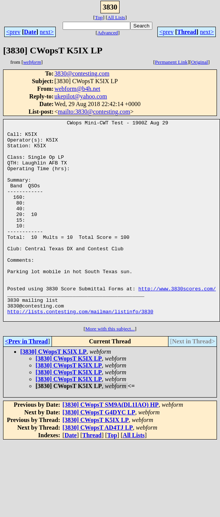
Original (199, 62)
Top (99, 17)
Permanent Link (171, 62)
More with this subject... (110, 369)
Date (30, 32)
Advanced (107, 32)
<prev (13, 32)
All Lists (116, 17)
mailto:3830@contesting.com (94, 111)
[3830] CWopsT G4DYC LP (99, 452)
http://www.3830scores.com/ (177, 322)
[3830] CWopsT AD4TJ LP (98, 467)
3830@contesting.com (81, 73)
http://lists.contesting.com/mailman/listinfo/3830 (80, 350)
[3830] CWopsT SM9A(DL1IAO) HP (111, 444)
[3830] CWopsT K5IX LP (53, 391)
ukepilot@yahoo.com (80, 96)
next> (47, 32)
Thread (186, 32)
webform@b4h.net (77, 88)
